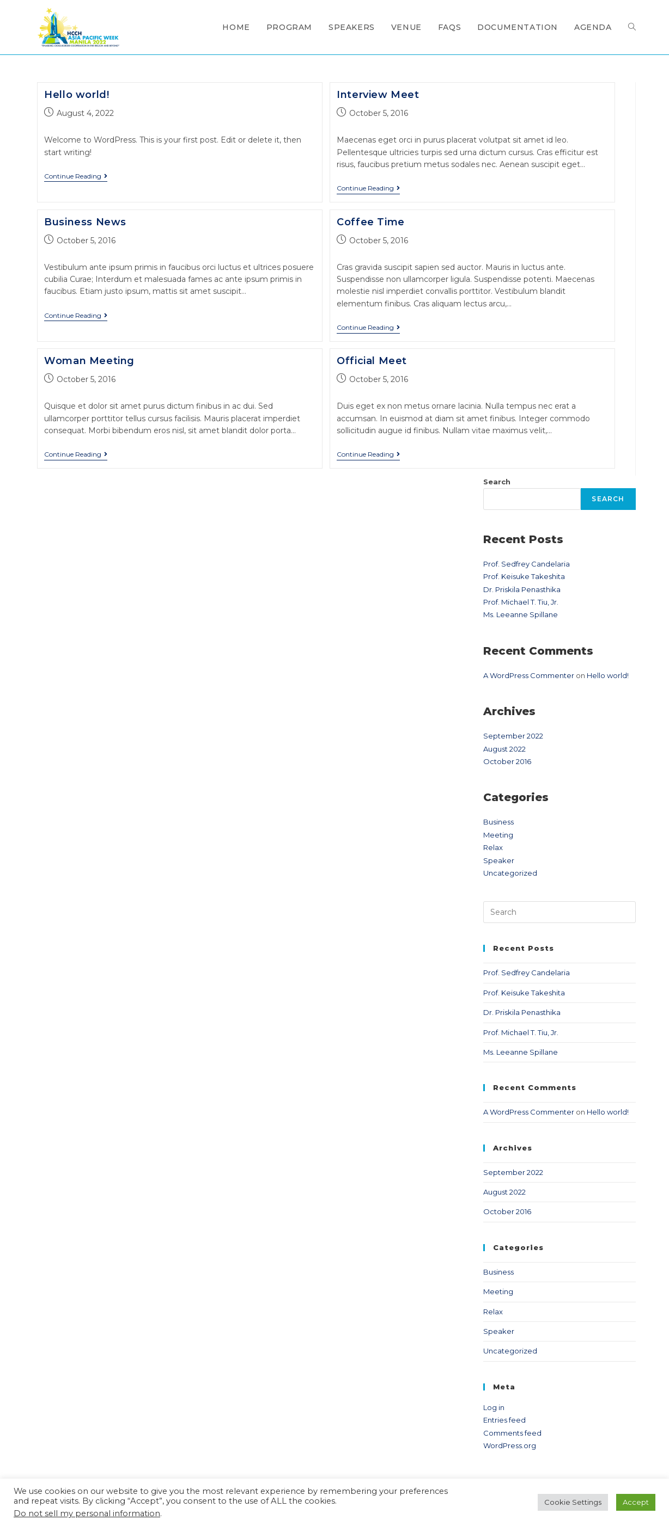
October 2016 (507, 761)
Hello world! (76, 95)
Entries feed (504, 1420)
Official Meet (372, 361)
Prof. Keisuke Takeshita (524, 576)
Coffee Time (371, 222)
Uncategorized (510, 873)
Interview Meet (378, 95)
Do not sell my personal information (87, 1513)
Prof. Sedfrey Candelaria (526, 563)
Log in (493, 1407)
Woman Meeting (89, 361)
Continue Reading (75, 176)
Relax (493, 847)
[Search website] (632, 27)
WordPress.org (509, 1445)
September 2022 (513, 735)
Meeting (498, 834)
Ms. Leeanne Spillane (520, 614)
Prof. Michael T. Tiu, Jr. (520, 602)
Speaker (498, 860)
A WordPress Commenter (528, 675)
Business (498, 821)
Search (496, 481)
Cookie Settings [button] (572, 1502)
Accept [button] (636, 1502)
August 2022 (504, 748)
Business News (85, 222)
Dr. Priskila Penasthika (522, 589)
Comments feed (512, 1433)
